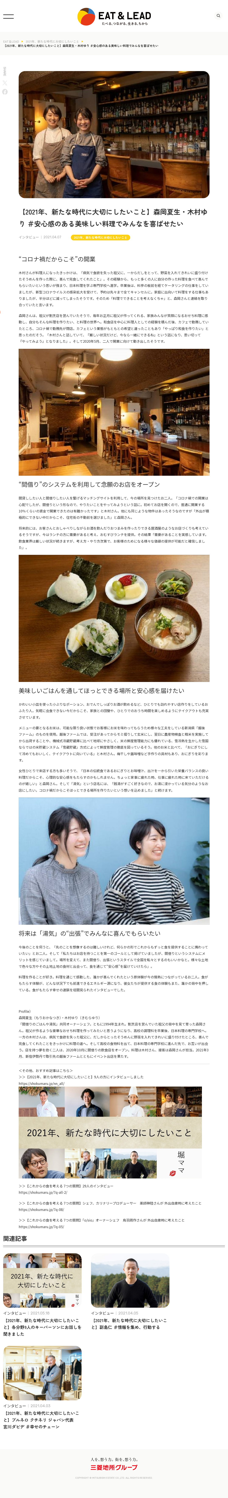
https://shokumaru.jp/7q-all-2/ (43, 1192)
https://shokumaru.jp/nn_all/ (41, 1083)
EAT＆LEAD (11, 41)
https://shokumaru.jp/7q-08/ (41, 1209)
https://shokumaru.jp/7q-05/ (41, 1226)
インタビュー (29, 237)
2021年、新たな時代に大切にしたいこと (52, 41)
